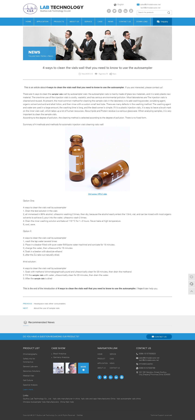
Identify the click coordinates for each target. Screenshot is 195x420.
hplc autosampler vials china (129, 399)
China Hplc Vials (67, 402)
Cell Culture (28, 380)
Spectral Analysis (30, 385)
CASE (112, 359)
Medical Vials (28, 376)
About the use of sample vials (47, 308)
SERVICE (113, 354)
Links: (26, 396)
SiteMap (80, 415)
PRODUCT (101, 359)
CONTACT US (159, 336)
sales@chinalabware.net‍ (149, 4)
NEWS (112, 363)
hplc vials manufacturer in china (66, 399)
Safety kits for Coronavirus (29, 360)
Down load (142, 22)
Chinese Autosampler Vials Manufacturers (41, 402)
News (50, 56)
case (100, 22)
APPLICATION (42, 22)
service (88, 22)
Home (43, 56)
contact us (125, 22)
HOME (28, 22)
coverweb (168, 415)
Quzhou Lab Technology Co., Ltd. (37, 399)
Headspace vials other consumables (50, 304)
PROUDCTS (59, 22)
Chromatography (30, 354)
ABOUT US (102, 368)
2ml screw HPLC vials (97, 194)
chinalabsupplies (146, 364)
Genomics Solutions (31, 371)
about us (74, 22)
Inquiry (162, 22)
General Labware (30, 367)
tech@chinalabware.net (148, 8)
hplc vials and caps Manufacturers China (98, 399)
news (110, 22)
